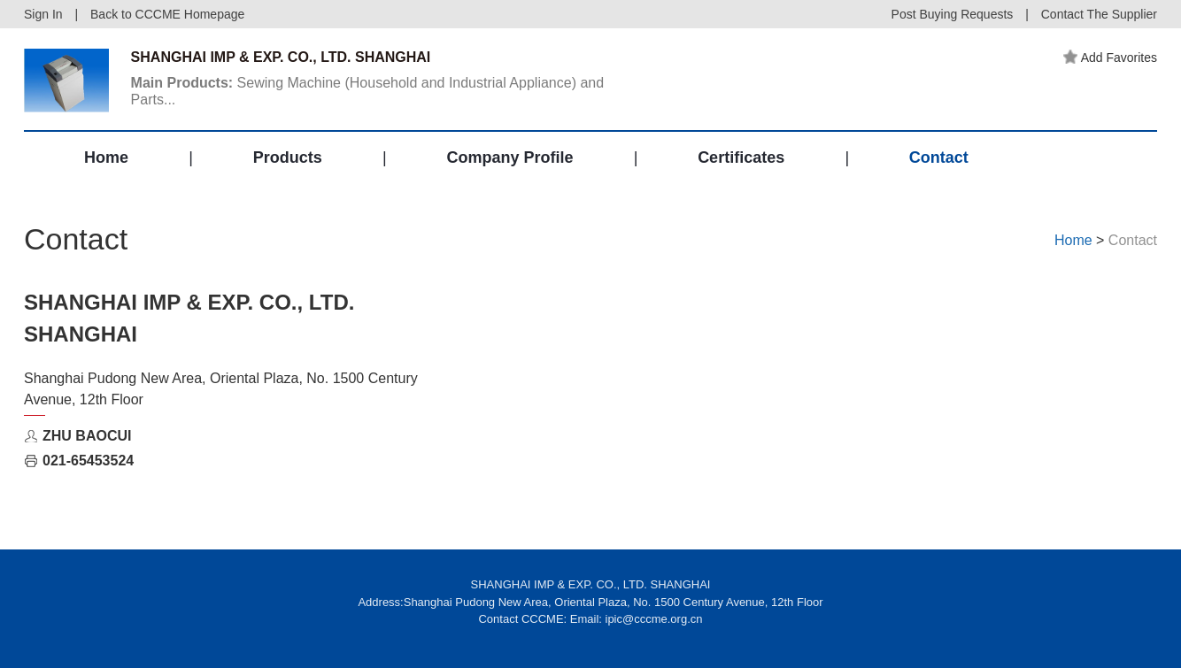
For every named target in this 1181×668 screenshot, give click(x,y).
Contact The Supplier (1099, 14)
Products (287, 157)
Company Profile (509, 157)
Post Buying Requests (953, 14)
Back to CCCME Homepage (167, 14)
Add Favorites (1110, 57)
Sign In (43, 14)
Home (106, 157)
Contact (939, 157)
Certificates (741, 157)
